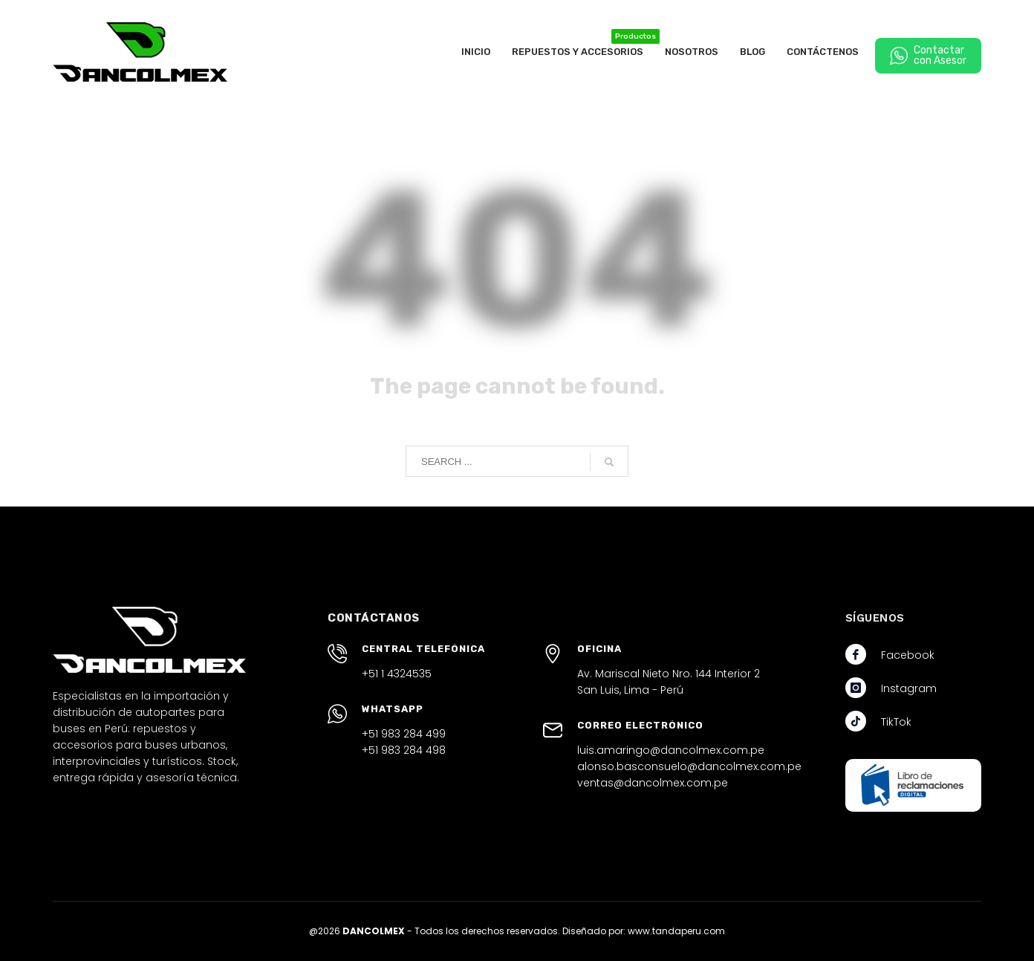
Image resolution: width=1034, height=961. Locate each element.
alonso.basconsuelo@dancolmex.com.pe (689, 766)
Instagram (909, 688)
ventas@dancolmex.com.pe (652, 782)
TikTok (896, 721)
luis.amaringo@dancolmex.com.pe (670, 750)
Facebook (907, 655)
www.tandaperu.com (676, 931)
